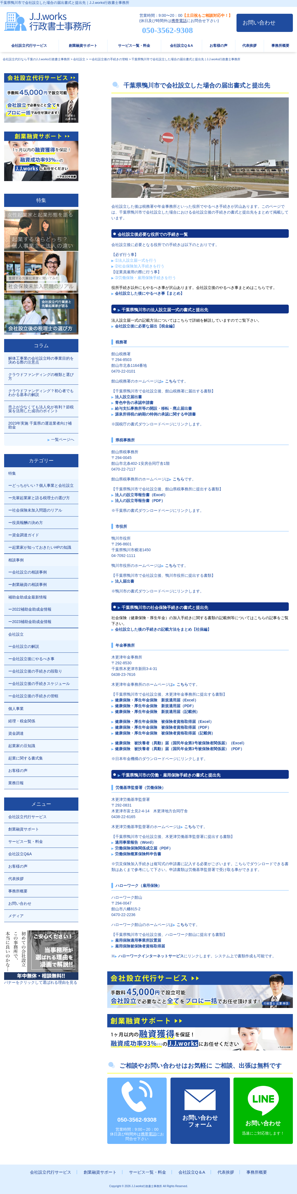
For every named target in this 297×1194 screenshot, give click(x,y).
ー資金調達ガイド (23, 535)
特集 (12, 473)
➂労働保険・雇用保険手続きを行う (145, 277)
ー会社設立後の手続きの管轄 (33, 696)
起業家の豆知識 (21, 746)
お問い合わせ (259, 23)
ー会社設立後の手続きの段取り (35, 671)
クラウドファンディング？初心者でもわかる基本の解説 (41, 393)
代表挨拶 (249, 46)
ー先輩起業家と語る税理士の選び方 (39, 498)
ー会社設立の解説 (23, 646)
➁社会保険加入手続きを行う (139, 266)
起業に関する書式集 (25, 758)
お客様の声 (218, 46)
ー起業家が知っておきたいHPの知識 (39, 547)
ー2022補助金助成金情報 (29, 609)
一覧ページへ (62, 439)
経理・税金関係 (21, 721)
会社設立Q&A (20, 854)
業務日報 (16, 783)
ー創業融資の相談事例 (27, 584)
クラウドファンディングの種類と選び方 (41, 376)
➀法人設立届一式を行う (136, 260)
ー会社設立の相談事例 (27, 572)
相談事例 (16, 560)
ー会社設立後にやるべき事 (31, 659)
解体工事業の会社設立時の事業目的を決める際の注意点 (41, 360)
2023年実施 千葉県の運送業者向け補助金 (40, 425)
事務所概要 (280, 46)
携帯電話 (179, 20)
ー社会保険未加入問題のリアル (35, 510)
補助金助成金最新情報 (27, 597)
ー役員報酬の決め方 (25, 522)
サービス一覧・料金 (134, 46)
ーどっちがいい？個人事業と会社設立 (41, 485)
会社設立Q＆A (181, 46)
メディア (16, 916)
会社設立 (16, 634)
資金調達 (16, 733)
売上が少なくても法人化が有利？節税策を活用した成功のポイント (41, 409)
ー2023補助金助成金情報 (29, 621)
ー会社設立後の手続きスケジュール (39, 683)
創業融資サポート (83, 46)
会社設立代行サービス (29, 46)
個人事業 (16, 708)
